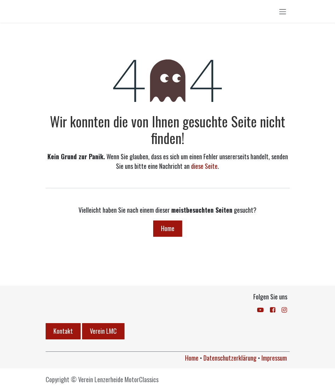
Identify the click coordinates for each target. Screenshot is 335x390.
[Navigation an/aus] (283, 13)
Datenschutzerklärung (229, 357)
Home (167, 231)
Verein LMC (103, 330)
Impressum (274, 357)
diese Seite (204, 169)
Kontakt (63, 330)
